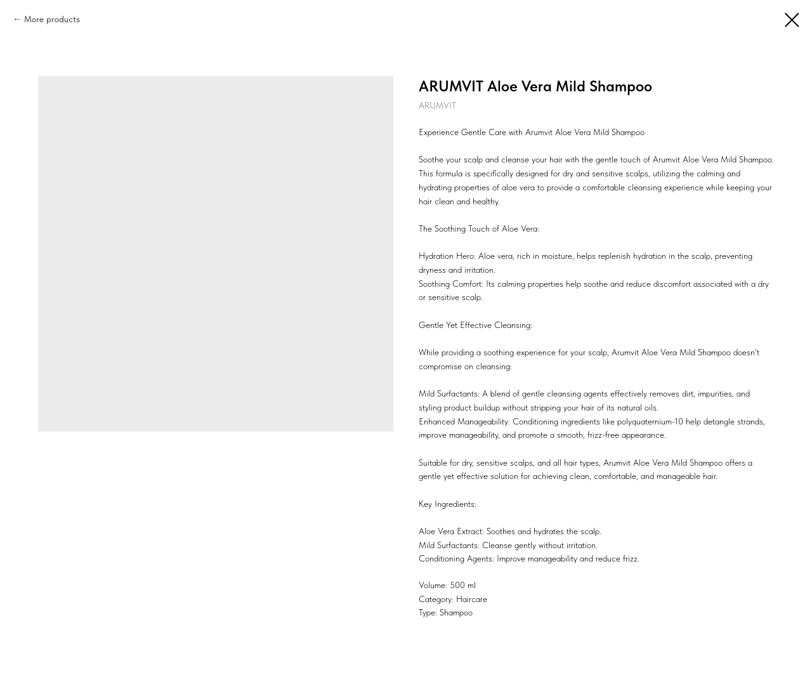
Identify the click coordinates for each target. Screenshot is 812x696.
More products (52, 19)
